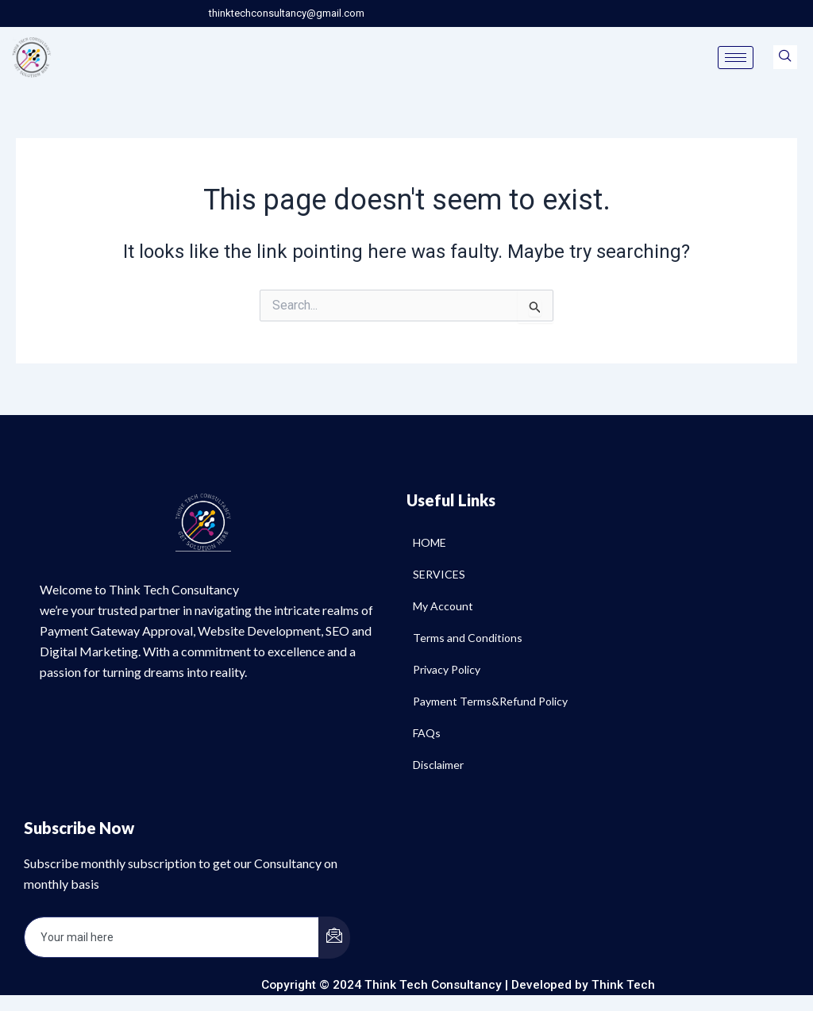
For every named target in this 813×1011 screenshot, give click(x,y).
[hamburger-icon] (735, 57)
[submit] (334, 938)
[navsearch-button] (785, 57)
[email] (172, 937)
